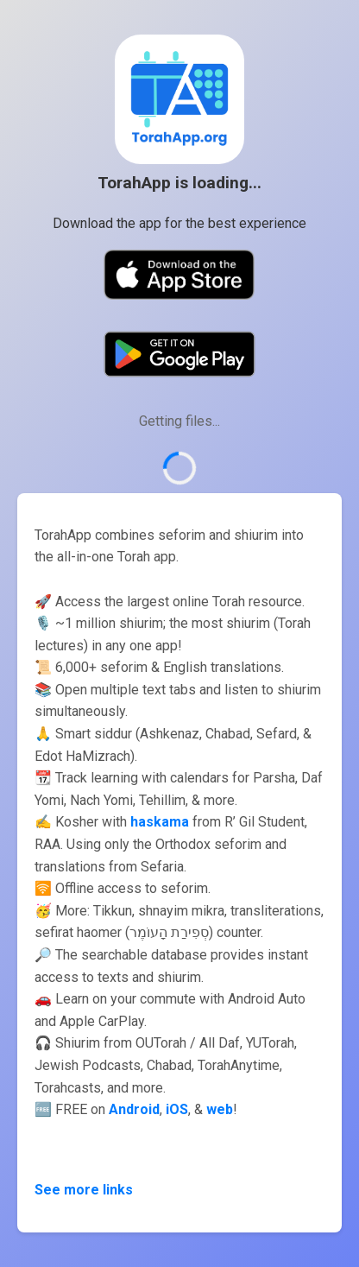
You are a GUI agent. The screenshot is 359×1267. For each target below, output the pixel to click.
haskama (159, 822)
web (219, 1109)
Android (134, 1109)
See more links (84, 1189)
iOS (177, 1109)
